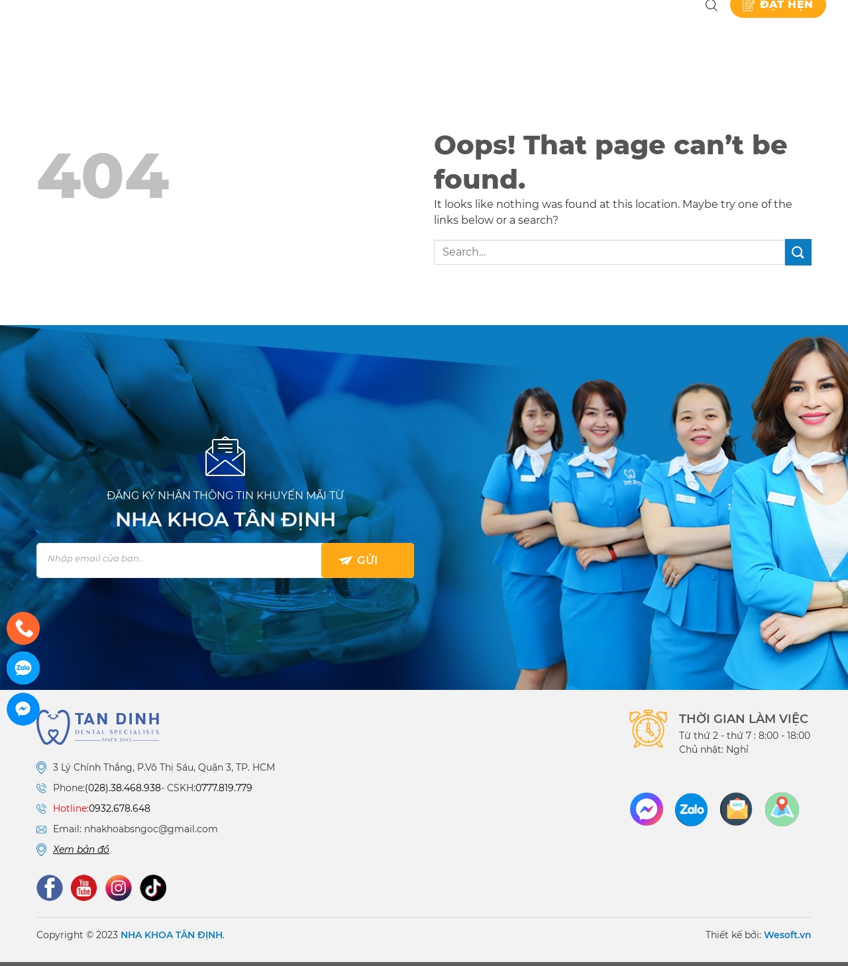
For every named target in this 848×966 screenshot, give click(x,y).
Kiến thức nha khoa (569, 32)
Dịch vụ (386, 32)
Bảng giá (466, 32)
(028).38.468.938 (123, 792)
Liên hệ (667, 32)
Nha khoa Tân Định (263, 33)
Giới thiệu (316, 32)
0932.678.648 (119, 813)
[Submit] (798, 256)
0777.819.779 (223, 792)
